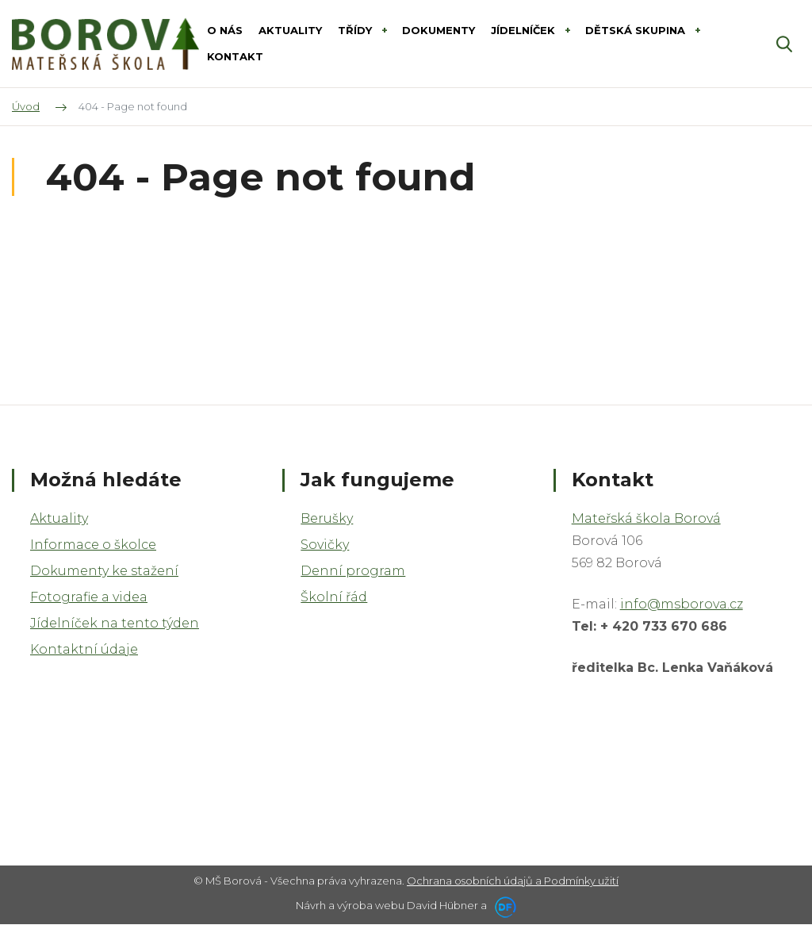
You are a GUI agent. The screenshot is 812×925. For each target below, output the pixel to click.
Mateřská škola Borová (646, 518)
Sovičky (325, 544)
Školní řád (334, 597)
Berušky (327, 518)
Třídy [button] (356, 30)
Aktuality (59, 518)
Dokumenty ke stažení (104, 570)
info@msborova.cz (681, 604)
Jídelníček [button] (524, 30)
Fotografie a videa (88, 597)
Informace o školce (93, 544)
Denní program (353, 570)
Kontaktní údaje (84, 649)
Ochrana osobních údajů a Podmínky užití (513, 880)
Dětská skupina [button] (636, 30)
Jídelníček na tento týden (114, 623)
